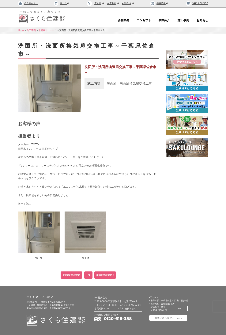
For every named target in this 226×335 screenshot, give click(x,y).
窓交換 (99, 3)
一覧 (88, 275)
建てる (62, 3)
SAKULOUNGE (197, 3)
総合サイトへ (28, 3)
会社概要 (123, 20)
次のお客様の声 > (105, 275)
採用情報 (159, 3)
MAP (182, 308)
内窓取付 (113, 3)
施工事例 (183, 20)
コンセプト (144, 20)
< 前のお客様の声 (71, 275)
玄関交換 (128, 3)
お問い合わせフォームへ (169, 318)
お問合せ (202, 20)
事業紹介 (164, 20)
